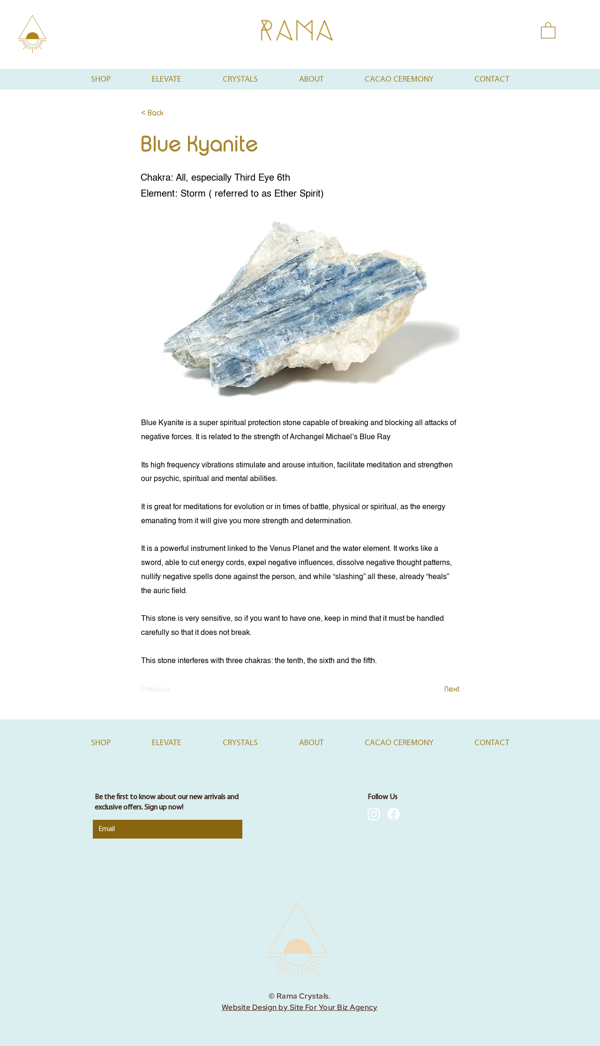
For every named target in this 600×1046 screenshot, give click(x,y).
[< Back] (172, 113)
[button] (548, 29)
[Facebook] (393, 814)
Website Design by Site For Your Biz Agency (299, 1007)
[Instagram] (374, 814)
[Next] (436, 689)
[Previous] (172, 689)
